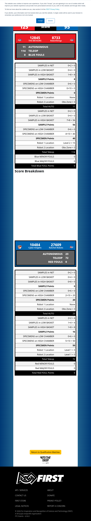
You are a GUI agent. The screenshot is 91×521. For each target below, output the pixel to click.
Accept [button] (40, 21)
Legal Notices (22, 506)
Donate (51, 495)
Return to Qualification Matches (45, 452)
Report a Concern (56, 506)
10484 (35, 244)
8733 (56, 37)
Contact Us (20, 495)
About (50, 490)
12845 (35, 37)
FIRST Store (20, 500)
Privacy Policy (52, 9)
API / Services (21, 490)
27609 (56, 244)
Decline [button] (50, 21)
